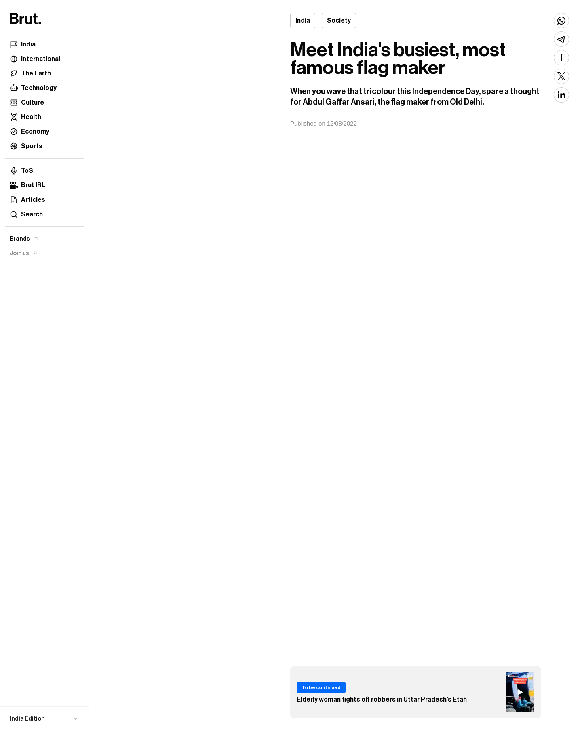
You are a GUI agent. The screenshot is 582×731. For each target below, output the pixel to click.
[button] (44, 719)
